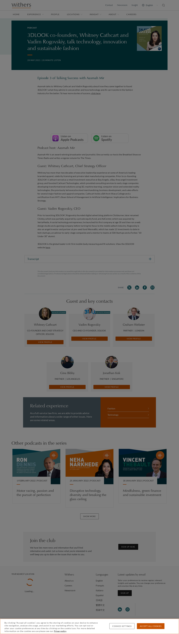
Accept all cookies (151, 626)
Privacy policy (60, 631)
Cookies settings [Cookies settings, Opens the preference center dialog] (122, 626)
